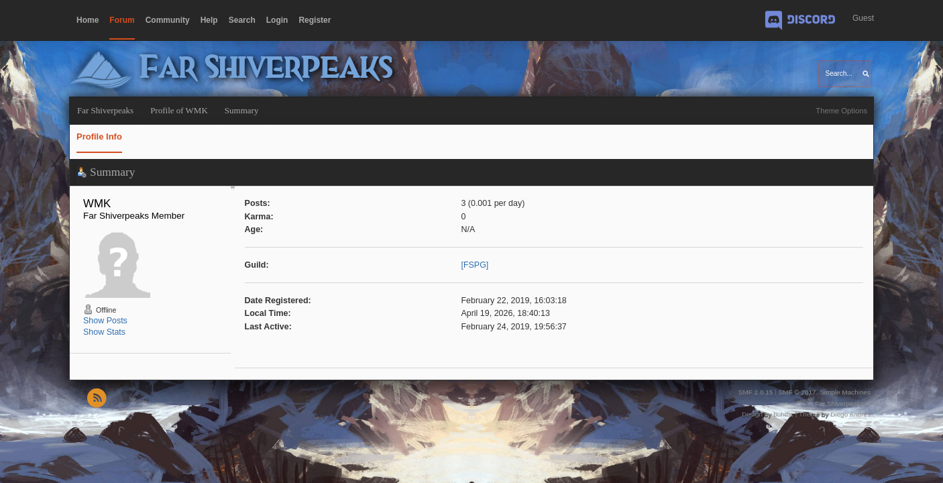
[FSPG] (474, 265)
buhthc (783, 414)
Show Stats (104, 332)
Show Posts (105, 320)
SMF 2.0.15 (755, 392)
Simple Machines (845, 392)
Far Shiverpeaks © (843, 403)
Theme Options (841, 111)
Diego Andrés (850, 414)
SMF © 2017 (797, 392)
